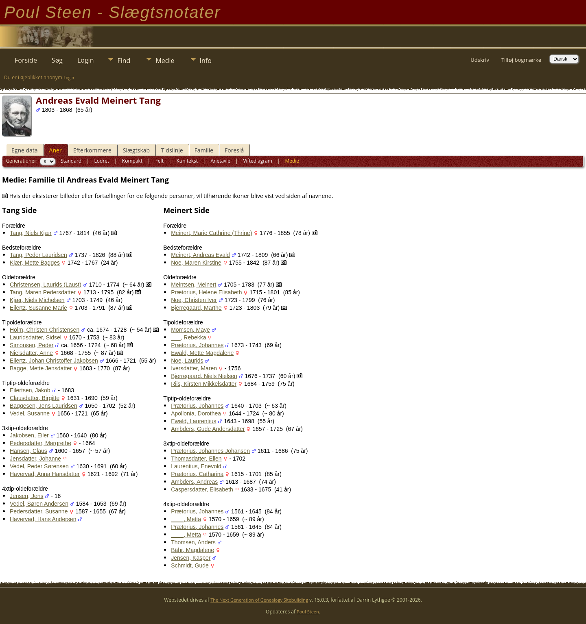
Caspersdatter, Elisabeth (202, 489)
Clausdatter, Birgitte (34, 398)
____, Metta (186, 519)
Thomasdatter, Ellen (196, 458)
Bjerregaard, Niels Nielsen (204, 376)
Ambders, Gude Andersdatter (208, 429)
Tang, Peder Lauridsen (38, 255)
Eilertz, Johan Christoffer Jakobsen (54, 360)
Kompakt (132, 160)
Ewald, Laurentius (193, 421)
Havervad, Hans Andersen (43, 519)
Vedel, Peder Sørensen (39, 466)
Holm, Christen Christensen (44, 329)
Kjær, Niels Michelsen (37, 300)
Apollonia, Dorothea (196, 413)
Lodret (101, 160)
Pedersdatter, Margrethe (40, 443)
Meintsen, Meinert (193, 284)
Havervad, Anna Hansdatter (45, 474)
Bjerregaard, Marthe (196, 307)
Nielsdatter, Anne (31, 353)
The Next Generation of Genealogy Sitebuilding (259, 600)
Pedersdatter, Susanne (39, 511)
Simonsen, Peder (31, 345)
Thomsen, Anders (193, 542)
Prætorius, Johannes (197, 345)
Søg (57, 60)
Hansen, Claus (28, 451)
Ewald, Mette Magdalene (202, 353)
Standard (71, 160)
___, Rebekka (188, 337)
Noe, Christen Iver (194, 300)
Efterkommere (92, 150)
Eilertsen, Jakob (30, 390)
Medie (164, 60)
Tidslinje (172, 150)
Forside (26, 60)
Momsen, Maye (190, 329)
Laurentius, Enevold (196, 466)
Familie (204, 150)
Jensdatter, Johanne (35, 458)
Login (85, 60)
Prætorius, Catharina (197, 474)
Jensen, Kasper (190, 557)
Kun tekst (187, 160)
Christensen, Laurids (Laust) (45, 284)
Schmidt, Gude (190, 565)
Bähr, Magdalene (192, 550)
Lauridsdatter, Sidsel (35, 337)
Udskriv (479, 59)
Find (123, 60)
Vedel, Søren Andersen (39, 503)
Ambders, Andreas (194, 481)
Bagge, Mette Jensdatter (41, 368)
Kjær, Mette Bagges (35, 262)
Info (206, 60)
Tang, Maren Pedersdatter (43, 292)
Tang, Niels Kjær (31, 233)
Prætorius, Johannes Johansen (210, 451)
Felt (159, 160)
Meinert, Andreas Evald (200, 255)
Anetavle (220, 160)
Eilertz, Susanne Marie (38, 307)
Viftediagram (257, 160)
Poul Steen (308, 612)
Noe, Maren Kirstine (196, 262)
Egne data (24, 150)
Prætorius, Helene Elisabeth (206, 292)
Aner (55, 150)
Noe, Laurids (187, 360)
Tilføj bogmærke (521, 59)
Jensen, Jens (27, 496)
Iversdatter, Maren (194, 368)
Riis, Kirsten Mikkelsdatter (203, 383)
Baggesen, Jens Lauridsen (43, 405)
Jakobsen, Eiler (29, 435)
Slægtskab (136, 150)
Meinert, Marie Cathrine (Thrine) (211, 233)
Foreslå (234, 150)
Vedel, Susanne (30, 413)
